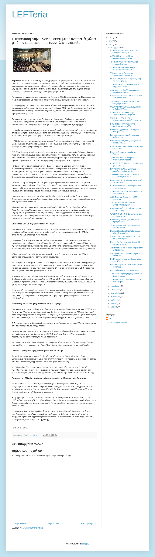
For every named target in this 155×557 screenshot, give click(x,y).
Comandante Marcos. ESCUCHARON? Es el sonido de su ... (126, 97)
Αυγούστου (115, 296)
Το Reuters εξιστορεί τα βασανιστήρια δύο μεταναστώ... (125, 226)
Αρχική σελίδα (53, 524)
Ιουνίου (114, 303)
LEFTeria (30, 14)
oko (110, 318)
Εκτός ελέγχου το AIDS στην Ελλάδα (124, 270)
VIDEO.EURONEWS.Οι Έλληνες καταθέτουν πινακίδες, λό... (123, 69)
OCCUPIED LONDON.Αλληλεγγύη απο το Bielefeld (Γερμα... (126, 108)
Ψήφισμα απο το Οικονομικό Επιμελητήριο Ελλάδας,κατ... (122, 74)
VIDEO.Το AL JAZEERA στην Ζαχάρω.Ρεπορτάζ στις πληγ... (123, 114)
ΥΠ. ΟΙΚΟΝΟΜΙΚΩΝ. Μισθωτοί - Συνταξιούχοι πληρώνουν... (123, 204)
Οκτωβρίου (115, 289)
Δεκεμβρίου (115, 48)
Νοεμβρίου (115, 286)
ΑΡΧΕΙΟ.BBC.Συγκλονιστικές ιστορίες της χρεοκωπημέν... (125, 237)
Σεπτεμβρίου (116, 293)
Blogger (85, 544)
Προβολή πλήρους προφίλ (116, 322)
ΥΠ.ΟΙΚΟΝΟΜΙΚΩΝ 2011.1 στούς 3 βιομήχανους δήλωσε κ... (124, 176)
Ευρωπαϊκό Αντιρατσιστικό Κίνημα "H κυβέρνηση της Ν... (125, 243)
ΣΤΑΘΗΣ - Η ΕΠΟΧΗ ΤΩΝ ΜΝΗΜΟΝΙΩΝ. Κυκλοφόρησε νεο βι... (126, 119)
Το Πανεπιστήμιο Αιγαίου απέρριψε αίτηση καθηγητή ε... (124, 63)
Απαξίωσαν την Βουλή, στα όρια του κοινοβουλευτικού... (124, 91)
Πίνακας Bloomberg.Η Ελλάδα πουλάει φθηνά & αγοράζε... (125, 232)
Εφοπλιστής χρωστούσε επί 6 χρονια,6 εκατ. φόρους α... (125, 131)
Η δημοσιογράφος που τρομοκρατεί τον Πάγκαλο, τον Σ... (125, 142)
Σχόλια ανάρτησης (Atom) (33, 528)
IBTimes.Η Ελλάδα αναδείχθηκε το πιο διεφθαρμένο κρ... (125, 209)
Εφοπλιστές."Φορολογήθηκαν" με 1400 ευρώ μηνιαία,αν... (125, 221)
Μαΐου (113, 307)
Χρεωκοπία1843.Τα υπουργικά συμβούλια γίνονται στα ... (122, 159)
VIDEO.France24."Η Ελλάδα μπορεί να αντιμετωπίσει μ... (125, 187)
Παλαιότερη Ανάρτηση (87, 524)
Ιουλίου (114, 300)
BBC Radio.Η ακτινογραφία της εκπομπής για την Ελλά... (122, 125)
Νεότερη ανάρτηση (20, 524)
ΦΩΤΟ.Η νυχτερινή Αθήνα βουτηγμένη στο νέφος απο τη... (125, 80)
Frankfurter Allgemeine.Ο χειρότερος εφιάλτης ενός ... (124, 136)
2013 (111, 41)
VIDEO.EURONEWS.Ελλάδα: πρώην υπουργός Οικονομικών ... (125, 52)
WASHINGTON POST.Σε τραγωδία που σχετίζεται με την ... (126, 215)
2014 (111, 38)
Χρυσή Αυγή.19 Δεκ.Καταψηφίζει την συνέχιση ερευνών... (124, 102)
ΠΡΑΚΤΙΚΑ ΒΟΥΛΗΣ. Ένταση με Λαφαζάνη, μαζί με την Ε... (123, 170)
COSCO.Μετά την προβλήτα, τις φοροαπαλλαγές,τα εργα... (123, 57)
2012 (111, 45)
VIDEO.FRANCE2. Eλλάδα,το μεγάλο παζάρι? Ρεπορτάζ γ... (125, 85)
